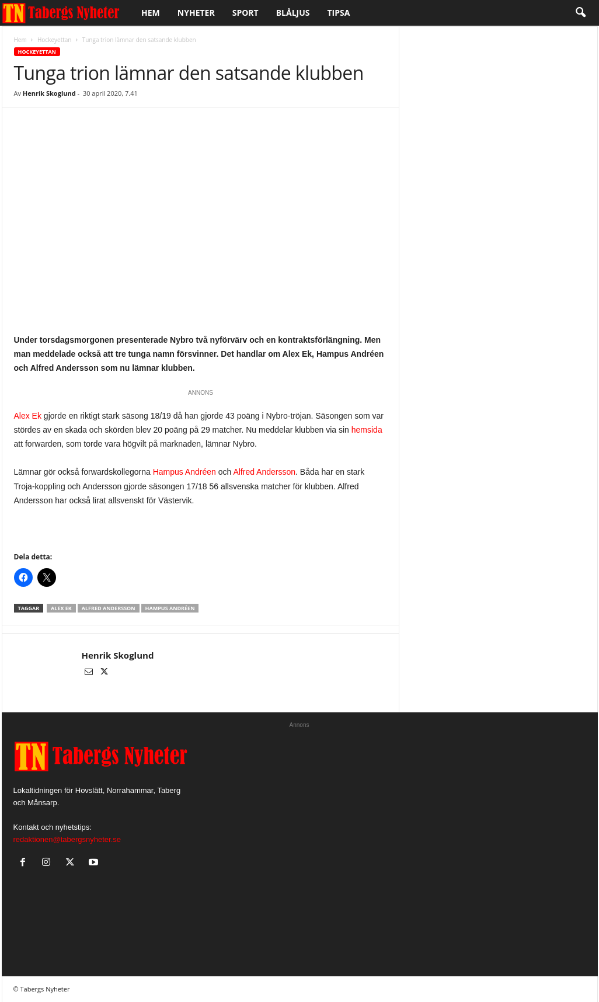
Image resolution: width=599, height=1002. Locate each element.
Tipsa (339, 12)
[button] (580, 13)
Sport (245, 12)
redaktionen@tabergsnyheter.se (67, 839)
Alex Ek (27, 415)
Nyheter (196, 12)
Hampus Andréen (184, 471)
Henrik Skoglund (49, 93)
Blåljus (293, 12)
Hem (150, 12)
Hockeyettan (54, 40)
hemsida (366, 429)
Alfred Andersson (264, 471)
